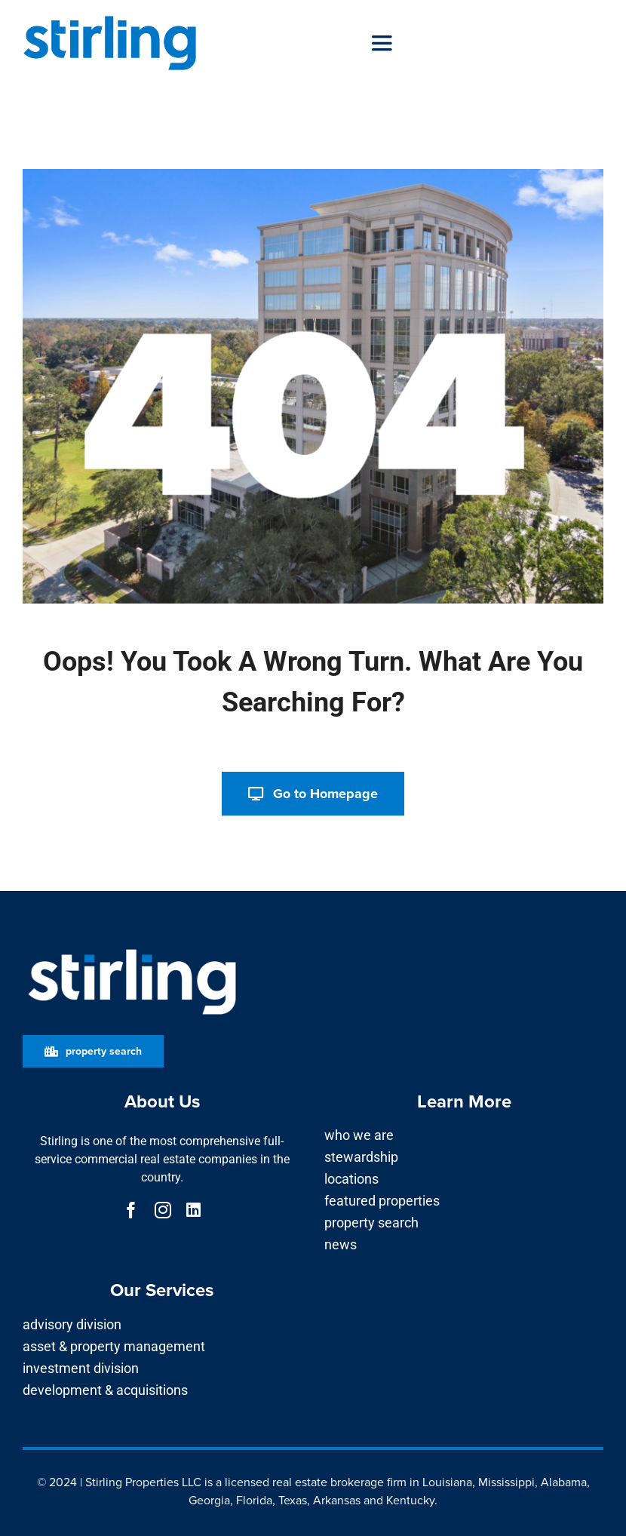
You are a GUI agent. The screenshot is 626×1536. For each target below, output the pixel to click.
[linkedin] (193, 1210)
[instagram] (163, 1210)
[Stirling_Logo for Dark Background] (132, 949)
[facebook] (131, 1210)
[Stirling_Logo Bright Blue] (110, 17)
